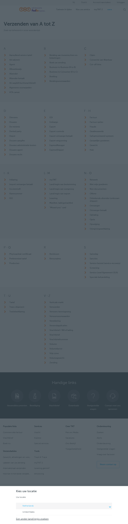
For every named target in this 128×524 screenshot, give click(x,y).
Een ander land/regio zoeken (32, 519)
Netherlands (64, 506)
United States (26, 512)
